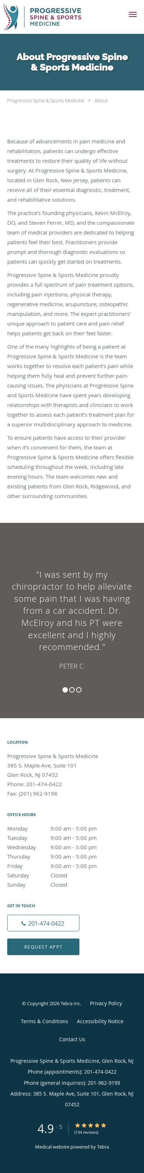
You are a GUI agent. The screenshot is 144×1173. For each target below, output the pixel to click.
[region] (72, 613)
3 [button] (79, 690)
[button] (133, 14)
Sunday (59, 884)
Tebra (103, 1146)
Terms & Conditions (44, 1021)
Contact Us (72, 1039)
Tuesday (59, 837)
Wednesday (59, 847)
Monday (59, 828)
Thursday (59, 856)
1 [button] (65, 690)
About (101, 100)
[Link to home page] (55, 17)
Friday (59, 865)
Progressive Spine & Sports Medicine (45, 100)
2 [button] (72, 690)
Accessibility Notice (100, 1021)
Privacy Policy (106, 1003)
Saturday (59, 875)
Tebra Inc (70, 1003)
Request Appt (43, 947)
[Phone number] (43, 923)
